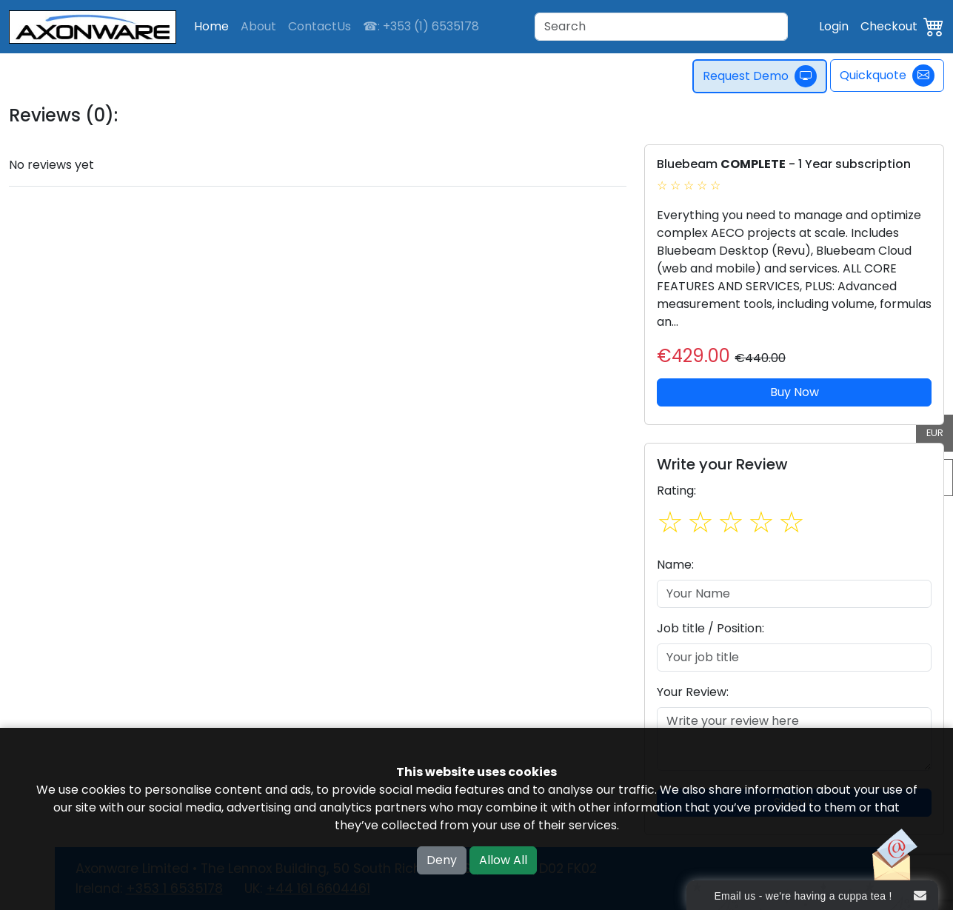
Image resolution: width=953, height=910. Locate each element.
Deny (442, 860)
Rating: (676, 490)
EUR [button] (934, 432)
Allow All (503, 860)
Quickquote (887, 75)
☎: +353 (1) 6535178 (421, 26)
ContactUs (319, 26)
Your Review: (693, 691)
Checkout (888, 26)
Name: (675, 564)
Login (834, 26)
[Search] (661, 27)
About (258, 26)
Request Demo (760, 76)
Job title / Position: (710, 628)
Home (211, 26)
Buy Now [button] (794, 392)
